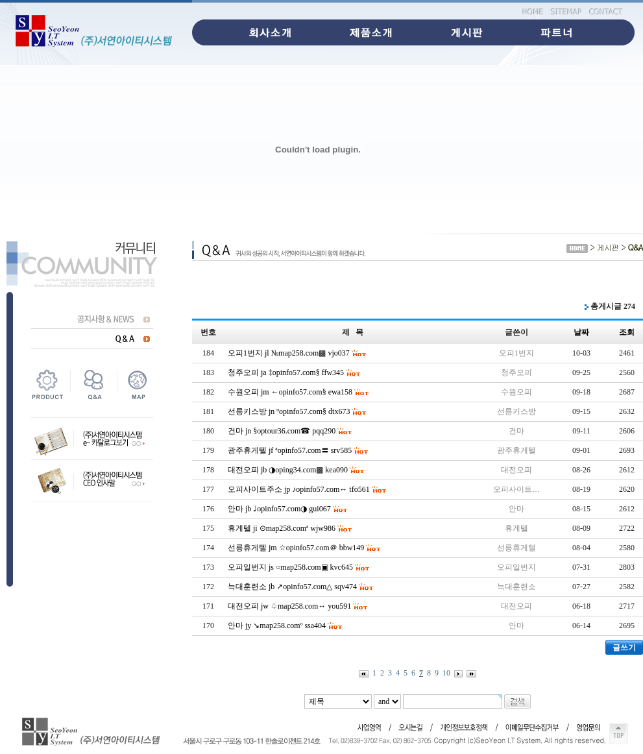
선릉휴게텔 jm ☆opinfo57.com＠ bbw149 (296, 547)
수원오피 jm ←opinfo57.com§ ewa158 (290, 391)
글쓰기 (624, 647)
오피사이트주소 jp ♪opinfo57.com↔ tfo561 (299, 489)
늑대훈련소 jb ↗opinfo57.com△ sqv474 (292, 586)
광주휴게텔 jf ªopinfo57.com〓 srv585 (290, 450)
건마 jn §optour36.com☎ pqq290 (281, 430)
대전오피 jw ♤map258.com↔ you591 (289, 606)
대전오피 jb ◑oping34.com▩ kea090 (288, 469)
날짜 (581, 332)
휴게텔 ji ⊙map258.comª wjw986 (281, 528)
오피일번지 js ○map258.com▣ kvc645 (290, 567)
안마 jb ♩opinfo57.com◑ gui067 (279, 508)
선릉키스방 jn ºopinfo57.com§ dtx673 (289, 411)
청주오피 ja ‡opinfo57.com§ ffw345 (286, 372)
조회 (627, 332)
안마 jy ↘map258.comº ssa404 (277, 625)
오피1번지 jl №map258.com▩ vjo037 (289, 353)
